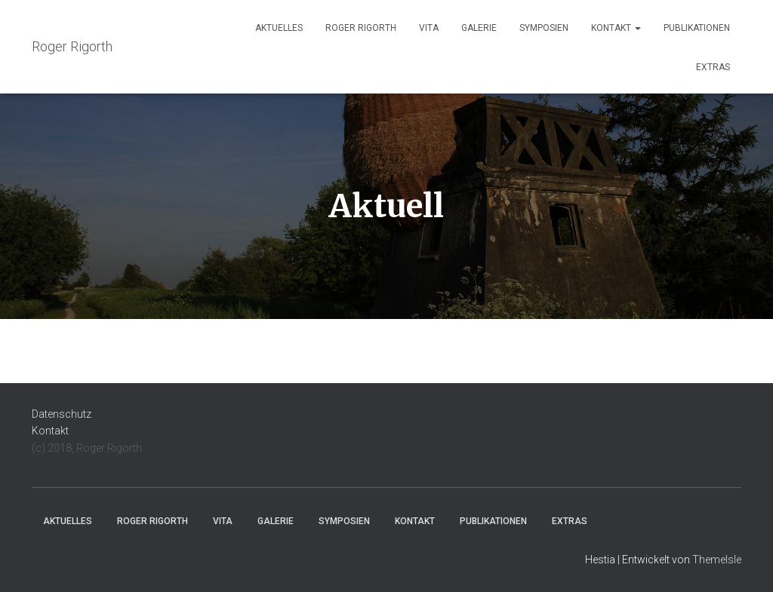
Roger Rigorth (360, 28)
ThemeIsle (716, 560)
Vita (429, 28)
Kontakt (616, 28)
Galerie (479, 28)
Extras (713, 67)
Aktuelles (279, 28)
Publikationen (697, 28)
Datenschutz (61, 414)
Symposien (543, 28)
